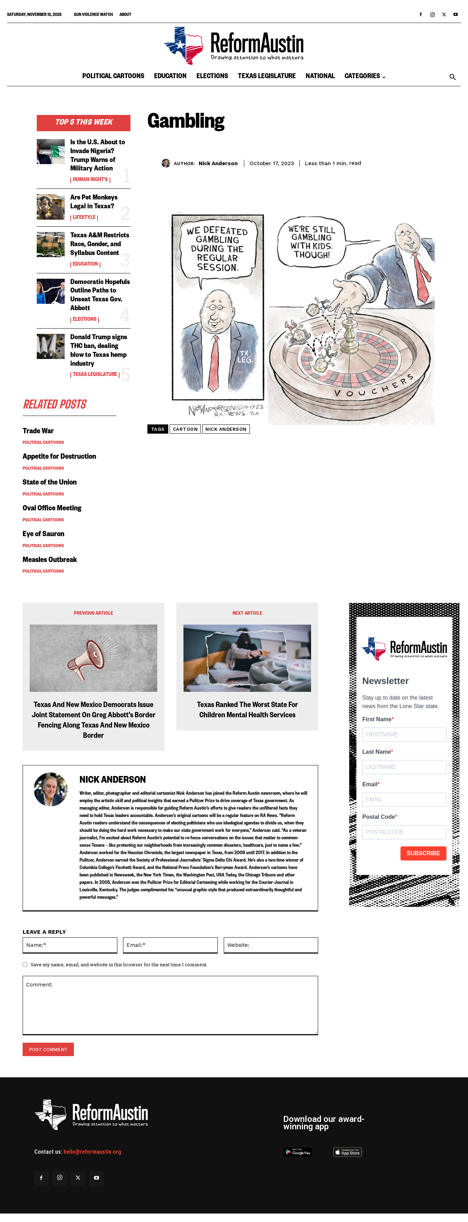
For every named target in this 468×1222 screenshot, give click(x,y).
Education (170, 77)
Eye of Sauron (44, 531)
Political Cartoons (113, 77)
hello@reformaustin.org (92, 1148)
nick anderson (226, 429)
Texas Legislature (267, 77)
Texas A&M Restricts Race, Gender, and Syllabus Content (100, 243)
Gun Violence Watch (93, 15)
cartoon (185, 429)
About (125, 15)
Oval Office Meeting (52, 505)
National (320, 77)
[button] (452, 78)
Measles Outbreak (50, 556)
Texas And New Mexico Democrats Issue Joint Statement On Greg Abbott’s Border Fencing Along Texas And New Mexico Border (94, 717)
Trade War (38, 428)
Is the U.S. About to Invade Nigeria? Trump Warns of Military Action (97, 156)
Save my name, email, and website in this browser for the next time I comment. (119, 960)
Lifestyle (84, 217)
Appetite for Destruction (60, 454)
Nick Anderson (218, 163)
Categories (365, 77)
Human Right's (90, 180)
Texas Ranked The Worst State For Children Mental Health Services (247, 707)
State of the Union (50, 479)
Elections (212, 77)
